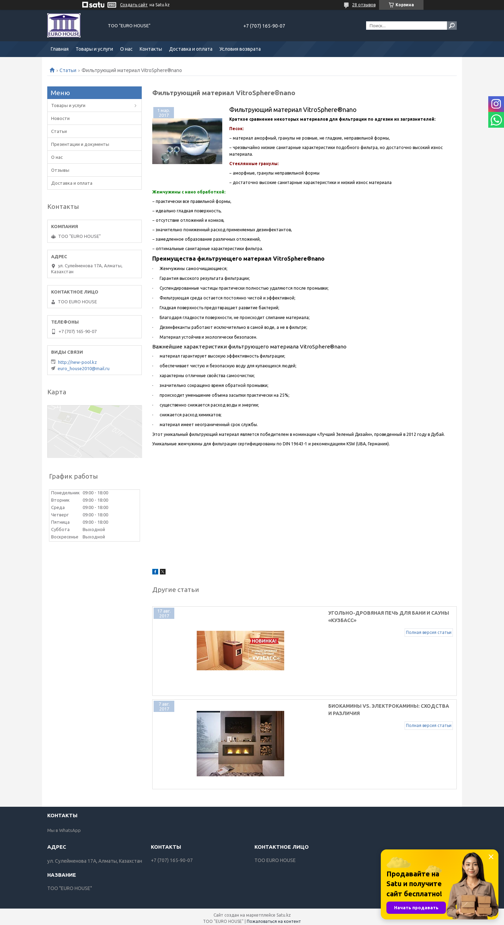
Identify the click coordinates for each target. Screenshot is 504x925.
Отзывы (60, 170)
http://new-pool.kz (77, 362)
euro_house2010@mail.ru (84, 368)
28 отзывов (364, 4)
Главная (60, 49)
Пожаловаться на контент (274, 918)
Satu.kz (283, 912)
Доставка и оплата (190, 49)
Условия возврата (240, 49)
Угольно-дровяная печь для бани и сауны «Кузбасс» (320, 613)
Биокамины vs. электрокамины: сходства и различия (322, 704)
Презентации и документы (80, 144)
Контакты (151, 49)
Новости (60, 118)
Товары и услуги (94, 49)
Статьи (67, 70)
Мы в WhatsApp (64, 827)
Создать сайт (134, 4)
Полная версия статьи (428, 625)
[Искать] (452, 25)
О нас (126, 49)
